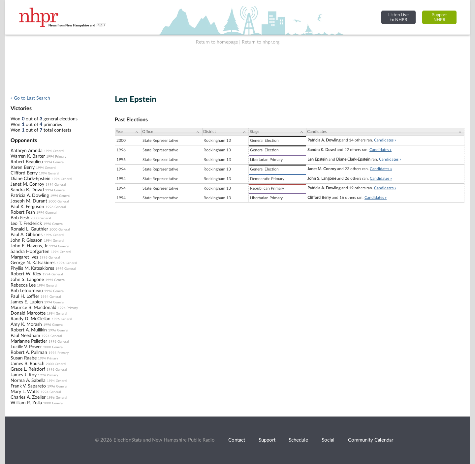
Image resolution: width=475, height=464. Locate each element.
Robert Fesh (23, 212)
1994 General (54, 151)
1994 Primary (56, 156)
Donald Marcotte (28, 313)
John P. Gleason (27, 240)
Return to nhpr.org (260, 42)
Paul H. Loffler (25, 296)
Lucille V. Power (26, 347)
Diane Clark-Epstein (30, 178)
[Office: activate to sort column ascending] (171, 132)
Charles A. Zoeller (28, 397)
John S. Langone (27, 279)
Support (267, 440)
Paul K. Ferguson (27, 206)
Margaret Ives (24, 257)
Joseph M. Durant (29, 201)
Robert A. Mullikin (29, 330)
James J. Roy (24, 375)
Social (328, 440)
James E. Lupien (27, 302)
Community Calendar (370, 440)
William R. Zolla (26, 403)
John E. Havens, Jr (29, 246)
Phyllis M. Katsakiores (32, 268)
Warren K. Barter (28, 156)
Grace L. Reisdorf (28, 369)
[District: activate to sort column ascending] (225, 132)
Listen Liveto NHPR (398, 17)
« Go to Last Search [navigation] (30, 98)
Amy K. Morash (26, 324)
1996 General (56, 207)
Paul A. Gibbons (27, 234)
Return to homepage (217, 42)
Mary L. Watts (25, 391)
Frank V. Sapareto (28, 386)
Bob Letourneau (27, 291)
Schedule (298, 440)
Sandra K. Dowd (27, 190)
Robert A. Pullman (29, 352)
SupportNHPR (439, 17)
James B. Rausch (28, 363)
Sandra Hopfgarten (30, 251)
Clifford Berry (24, 173)
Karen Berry (23, 167)
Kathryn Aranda (27, 150)
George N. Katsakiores (33, 263)
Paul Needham (25, 335)
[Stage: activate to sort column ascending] (277, 132)
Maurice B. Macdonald (33, 307)
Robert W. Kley (26, 274)
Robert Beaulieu (27, 162)
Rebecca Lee (23, 285)
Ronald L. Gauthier (29, 229)
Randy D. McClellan (30, 319)
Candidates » (385, 140)
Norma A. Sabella (28, 380)
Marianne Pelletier (29, 341)
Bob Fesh (20, 218)
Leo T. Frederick (26, 223)
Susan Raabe (24, 358)
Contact (236, 440)
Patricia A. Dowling (30, 195)
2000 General (58, 201)
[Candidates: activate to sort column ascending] (385, 132)
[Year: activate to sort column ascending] (128, 132)
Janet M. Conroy (27, 184)
